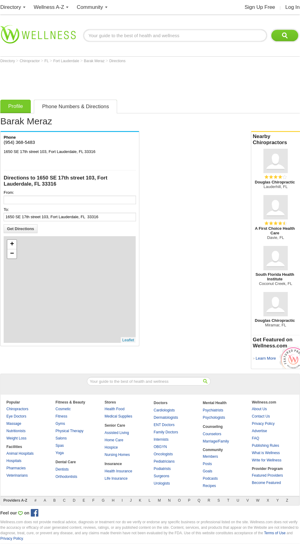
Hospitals (13, 461)
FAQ (255, 438)
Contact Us (261, 416)
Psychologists (214, 417)
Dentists (62, 469)
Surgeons (161, 476)
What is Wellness (266, 453)
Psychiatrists (213, 410)
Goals (207, 471)
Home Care (114, 440)
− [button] (12, 253)
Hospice (111, 447)
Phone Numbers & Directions (75, 106)
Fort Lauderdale (66, 61)
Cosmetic (63, 409)
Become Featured (266, 483)
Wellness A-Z (49, 7)
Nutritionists (16, 431)
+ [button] (12, 244)
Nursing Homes (117, 455)
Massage (13, 423)
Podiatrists (162, 469)
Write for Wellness (266, 460)
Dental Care (65, 462)
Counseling (213, 427)
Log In (292, 7)
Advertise (259, 431)
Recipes (209, 486)
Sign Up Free (260, 7)
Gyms (60, 423)
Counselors (212, 434)
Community (90, 7)
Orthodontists (66, 477)
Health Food (114, 409)
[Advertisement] (111, 80)
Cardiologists (164, 410)
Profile (15, 106)
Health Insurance (118, 471)
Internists (161, 439)
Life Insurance (116, 478)
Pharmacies (16, 468)
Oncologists (163, 454)
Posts (207, 464)
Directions (117, 61)
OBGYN (160, 447)
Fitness (61, 416)
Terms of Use (275, 533)
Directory (10, 7)
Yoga (59, 453)
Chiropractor (30, 61)
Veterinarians (17, 475)
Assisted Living (117, 433)
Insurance (113, 464)
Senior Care (115, 425)
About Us (259, 409)
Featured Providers (267, 475)
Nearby (275, 139)
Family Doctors (166, 432)
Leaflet (128, 340)
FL (47, 61)
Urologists (162, 483)
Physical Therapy (69, 431)
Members (210, 456)
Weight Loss (16, 438)
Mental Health (215, 403)
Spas (59, 445)
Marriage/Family (216, 441)
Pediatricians (164, 461)
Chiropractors (17, 409)
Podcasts (210, 478)
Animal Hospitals (20, 453)
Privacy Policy (263, 423)
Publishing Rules (265, 445)
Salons (61, 438)
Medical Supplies (118, 416)
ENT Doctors (164, 425)
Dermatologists (166, 417)
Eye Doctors (16, 416)
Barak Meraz (94, 61)
